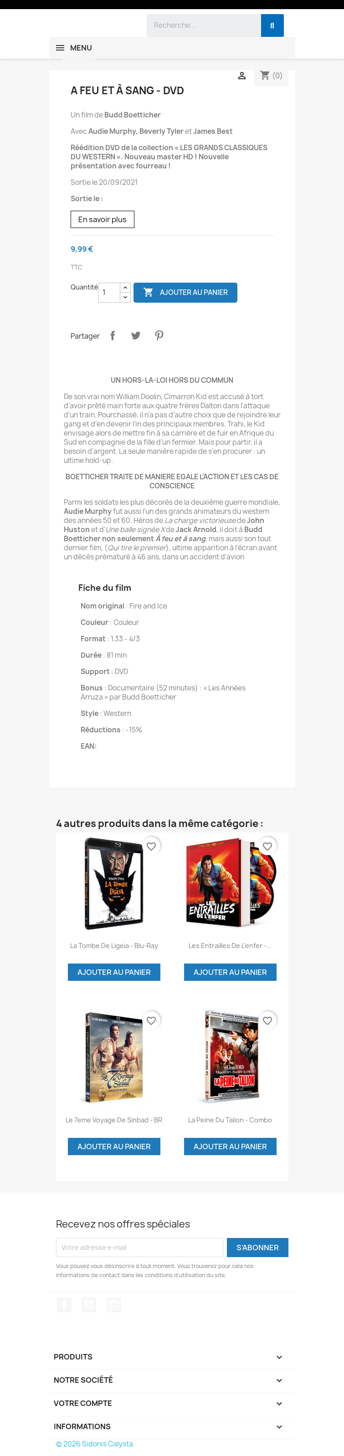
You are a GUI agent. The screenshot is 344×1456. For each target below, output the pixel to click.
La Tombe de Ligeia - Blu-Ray (114, 945)
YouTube (89, 1305)
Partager (112, 335)
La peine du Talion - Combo (230, 1120)
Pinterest (159, 335)
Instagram (114, 1305)
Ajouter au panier (185, 293)
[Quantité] (109, 293)
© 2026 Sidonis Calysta (94, 1444)
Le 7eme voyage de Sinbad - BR (114, 1120)
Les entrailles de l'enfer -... (230, 945)
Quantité (84, 287)
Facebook (64, 1305)
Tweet (136, 335)
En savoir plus (102, 219)
